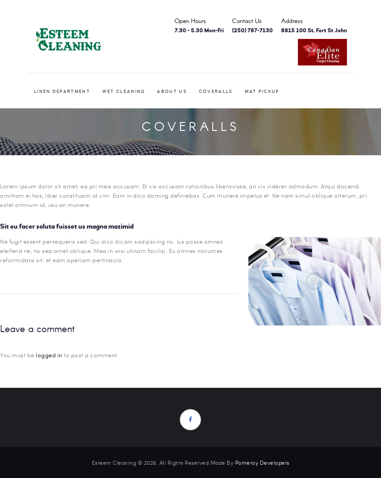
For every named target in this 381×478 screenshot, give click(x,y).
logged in (49, 355)
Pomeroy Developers (262, 462)
